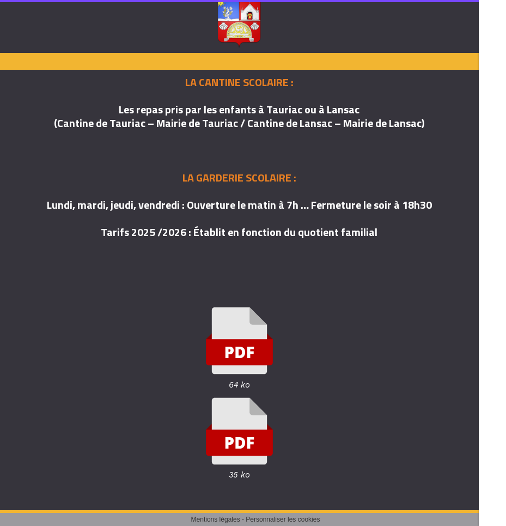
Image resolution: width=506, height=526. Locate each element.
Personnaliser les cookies (283, 519)
